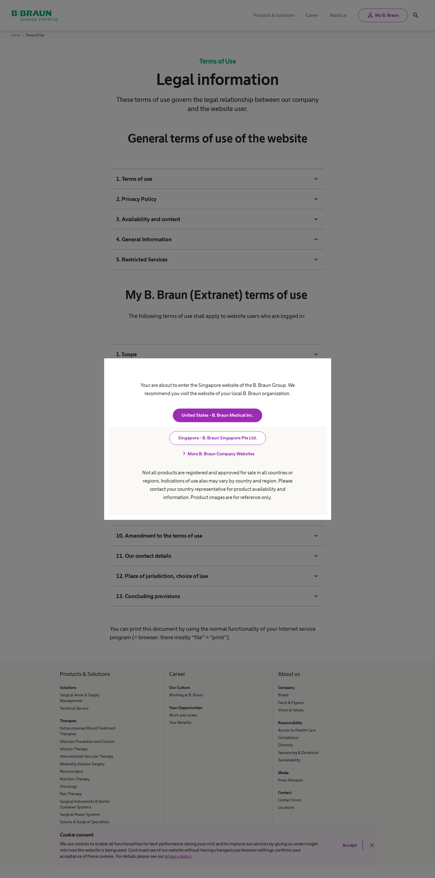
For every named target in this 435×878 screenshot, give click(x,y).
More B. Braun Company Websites (218, 453)
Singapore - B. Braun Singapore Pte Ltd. (217, 437)
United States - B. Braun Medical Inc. (217, 415)
